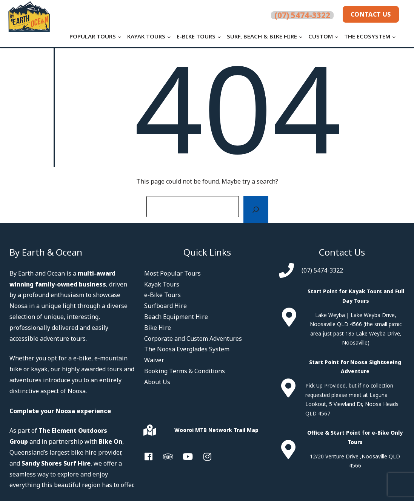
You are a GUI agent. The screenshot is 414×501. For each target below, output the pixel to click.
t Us (164, 382)
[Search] (255, 209)
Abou (151, 382)
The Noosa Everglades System (186, 349)
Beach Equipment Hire (176, 317)
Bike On (110, 441)
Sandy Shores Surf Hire (56, 463)
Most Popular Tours (172, 273)
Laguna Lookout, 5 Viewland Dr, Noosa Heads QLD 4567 (352, 404)
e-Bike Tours (162, 295)
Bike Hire (157, 327)
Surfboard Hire (165, 306)
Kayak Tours (161, 284)
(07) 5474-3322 (322, 270)
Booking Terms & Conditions (184, 371)
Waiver (154, 360)
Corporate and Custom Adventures (193, 338)
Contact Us (368, 15)
